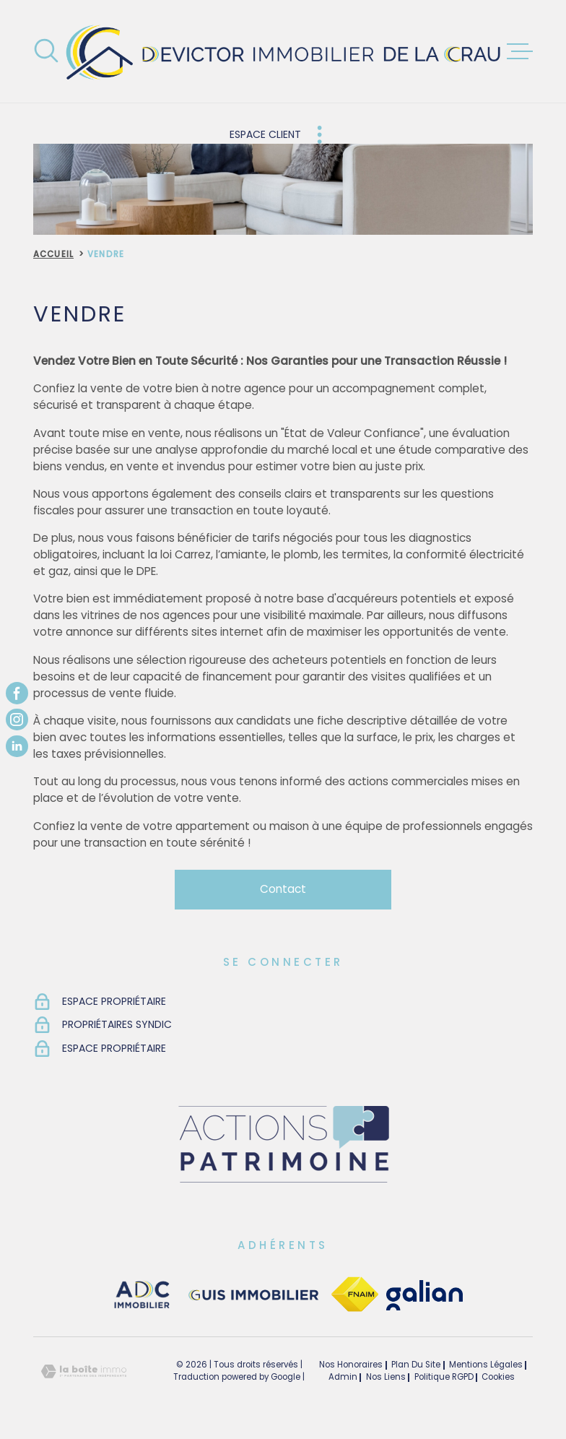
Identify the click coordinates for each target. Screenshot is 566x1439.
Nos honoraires (351, 1364)
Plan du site (415, 1364)
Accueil (53, 254)
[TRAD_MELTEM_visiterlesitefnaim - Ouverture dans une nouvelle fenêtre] (354, 1295)
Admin (342, 1377)
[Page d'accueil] (283, 51)
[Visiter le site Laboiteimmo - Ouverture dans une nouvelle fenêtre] (83, 1371)
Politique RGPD (444, 1377)
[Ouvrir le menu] (520, 51)
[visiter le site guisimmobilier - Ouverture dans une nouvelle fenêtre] (251, 1295)
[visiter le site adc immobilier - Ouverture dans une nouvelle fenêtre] (142, 1295)
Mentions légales (486, 1364)
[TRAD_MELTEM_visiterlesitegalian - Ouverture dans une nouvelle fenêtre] (424, 1295)
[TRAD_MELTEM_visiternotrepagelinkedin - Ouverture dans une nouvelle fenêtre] (17, 746)
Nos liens (386, 1377)
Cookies (498, 1377)
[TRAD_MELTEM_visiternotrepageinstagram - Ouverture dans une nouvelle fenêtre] (17, 720)
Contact (283, 888)
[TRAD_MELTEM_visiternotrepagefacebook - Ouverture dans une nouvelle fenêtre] (17, 693)
